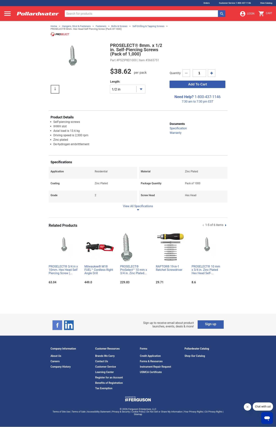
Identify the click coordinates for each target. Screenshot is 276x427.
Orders (206, 3)
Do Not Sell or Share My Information (164, 411)
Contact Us (101, 361)
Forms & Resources (151, 361)
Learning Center (104, 372)
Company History (61, 366)
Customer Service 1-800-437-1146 (235, 3)
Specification (178, 128)
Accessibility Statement (98, 411)
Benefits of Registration (109, 382)
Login (247, 14)
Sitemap (138, 414)
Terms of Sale (78, 411)
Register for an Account (109, 377)
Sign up (210, 324)
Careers (55, 361)
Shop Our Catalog (195, 355)
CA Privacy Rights (213, 411)
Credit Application (150, 355)
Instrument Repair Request (155, 366)
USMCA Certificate (151, 372)
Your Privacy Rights (193, 411)
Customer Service (105, 366)
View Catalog (266, 3)
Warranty (175, 133)
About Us (56, 355)
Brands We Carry (105, 355)
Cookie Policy (138, 411)
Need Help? (184, 97)
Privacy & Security (121, 411)
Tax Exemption (103, 388)
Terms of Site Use (61, 411)
